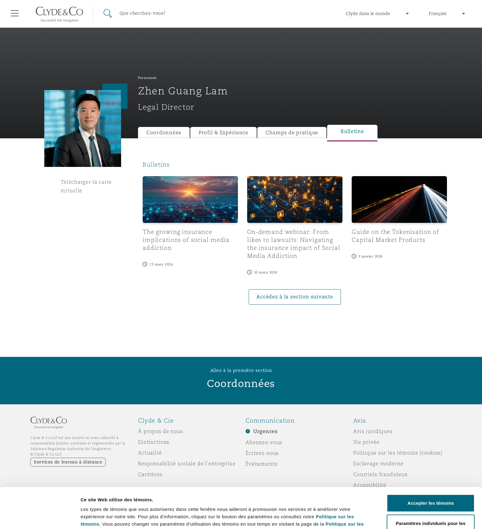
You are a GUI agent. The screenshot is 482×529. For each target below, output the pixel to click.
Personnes (147, 78)
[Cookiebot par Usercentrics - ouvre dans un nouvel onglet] (40, 517)
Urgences (265, 431)
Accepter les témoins (431, 465)
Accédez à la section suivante (294, 297)
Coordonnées (163, 132)
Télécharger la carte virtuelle (86, 186)
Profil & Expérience (223, 132)
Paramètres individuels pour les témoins (125, 510)
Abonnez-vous (264, 442)
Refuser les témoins (431, 512)
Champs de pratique (292, 132)
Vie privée (366, 442)
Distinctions (153, 442)
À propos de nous (160, 431)
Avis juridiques (373, 431)
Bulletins (352, 131)
